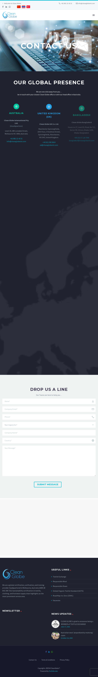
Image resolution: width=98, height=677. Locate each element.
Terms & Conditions (48, 660)
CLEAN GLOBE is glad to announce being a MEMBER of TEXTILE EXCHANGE (77, 622)
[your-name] (49, 406)
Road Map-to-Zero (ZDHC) (63, 596)
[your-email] (49, 414)
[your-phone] (49, 422)
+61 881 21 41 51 (66, 3)
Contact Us (33, 660)
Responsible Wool (60, 581)
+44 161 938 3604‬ (49, 145)
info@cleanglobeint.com (86, 3)
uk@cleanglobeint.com (49, 148)
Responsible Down (60, 586)
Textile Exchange (59, 577)
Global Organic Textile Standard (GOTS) (68, 591)
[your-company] (49, 438)
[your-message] (49, 466)
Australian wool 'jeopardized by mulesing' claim (77, 634)
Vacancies (56, 600)
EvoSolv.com (53, 671)
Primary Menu (94, 15)
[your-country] (49, 445)
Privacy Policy (64, 660)
